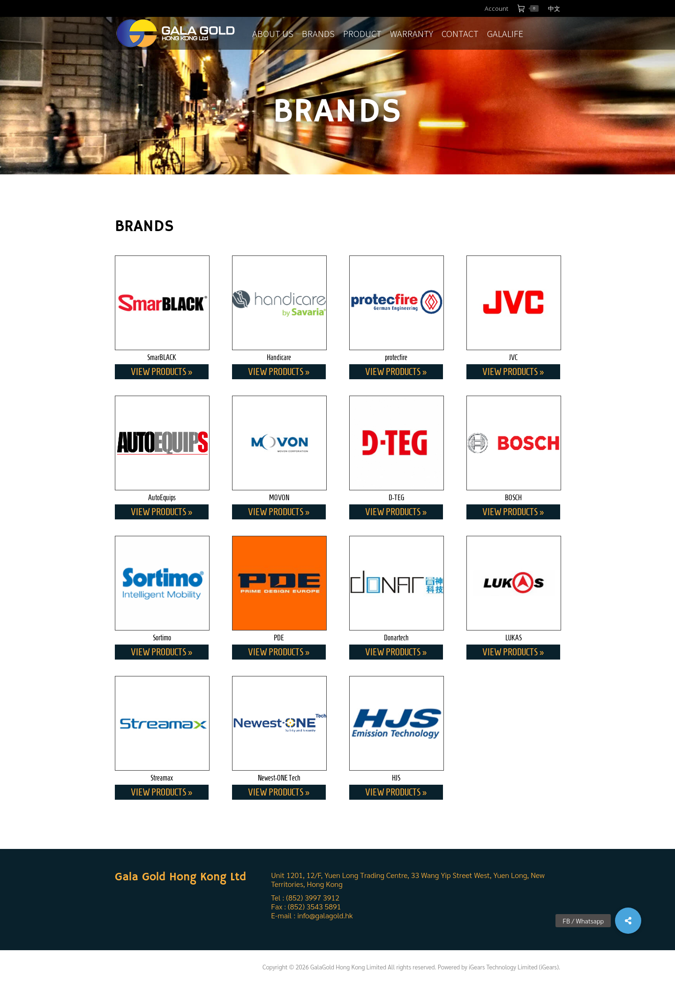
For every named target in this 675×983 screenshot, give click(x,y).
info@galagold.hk (324, 915)
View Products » (162, 371)
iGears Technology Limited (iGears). (514, 967)
